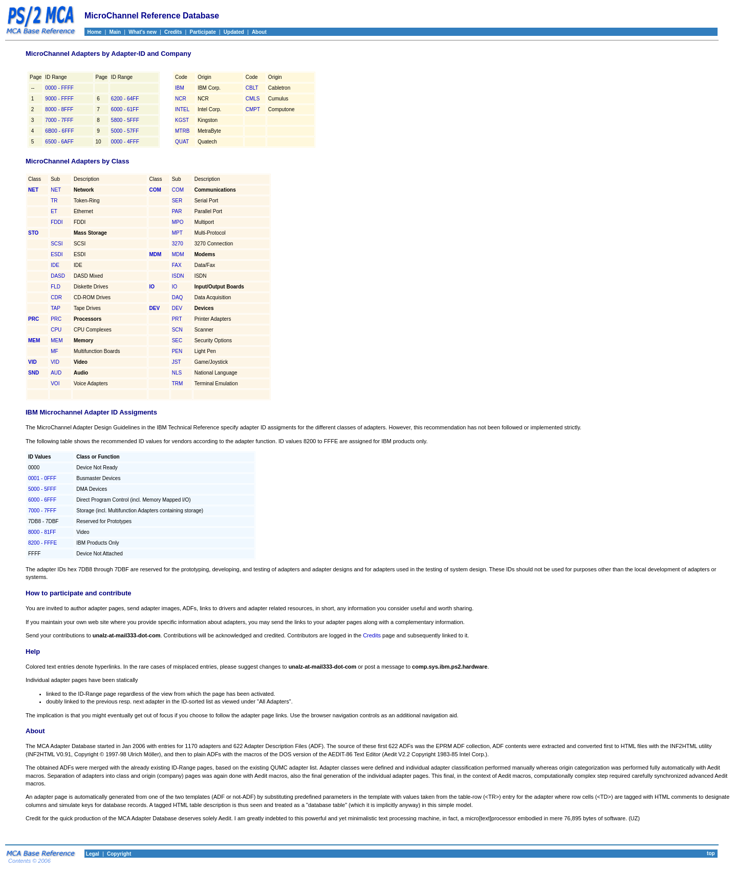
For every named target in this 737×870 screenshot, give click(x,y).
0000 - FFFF (59, 88)
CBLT (252, 88)
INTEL (182, 109)
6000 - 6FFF (42, 500)
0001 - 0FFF (42, 478)
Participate (203, 32)
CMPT (253, 109)
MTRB (182, 131)
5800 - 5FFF (125, 120)
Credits (173, 32)
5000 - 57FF (125, 131)
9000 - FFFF (59, 98)
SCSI (56, 243)
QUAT (182, 141)
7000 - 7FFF (59, 120)
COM (178, 190)
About (259, 32)
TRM (177, 383)
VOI (55, 383)
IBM (179, 88)
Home (92, 32)
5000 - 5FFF (42, 489)
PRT (177, 319)
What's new (142, 32)
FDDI (56, 222)
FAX (177, 265)
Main (115, 32)
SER (177, 200)
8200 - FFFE (42, 543)
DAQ (177, 297)
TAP (55, 308)
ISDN (178, 276)
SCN (177, 330)
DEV (177, 308)
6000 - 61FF (125, 109)
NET (56, 190)
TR (54, 200)
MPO (178, 222)
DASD (58, 276)
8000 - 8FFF (59, 109)
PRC (56, 319)
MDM (178, 254)
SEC (177, 340)
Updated (234, 32)
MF (54, 351)
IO (175, 286)
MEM (56, 340)
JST (176, 362)
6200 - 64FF (125, 98)
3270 (177, 243)
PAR (177, 211)
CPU (56, 330)
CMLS (253, 98)
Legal (91, 854)
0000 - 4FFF (125, 141)
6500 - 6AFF (59, 141)
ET (54, 211)
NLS (177, 373)
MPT (177, 233)
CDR (56, 297)
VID (55, 362)
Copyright (119, 854)
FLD (55, 286)
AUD (56, 373)
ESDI (56, 254)
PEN (177, 351)
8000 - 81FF (42, 532)
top (711, 853)
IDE (55, 265)
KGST (182, 120)
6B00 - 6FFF (59, 131)
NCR (180, 98)
